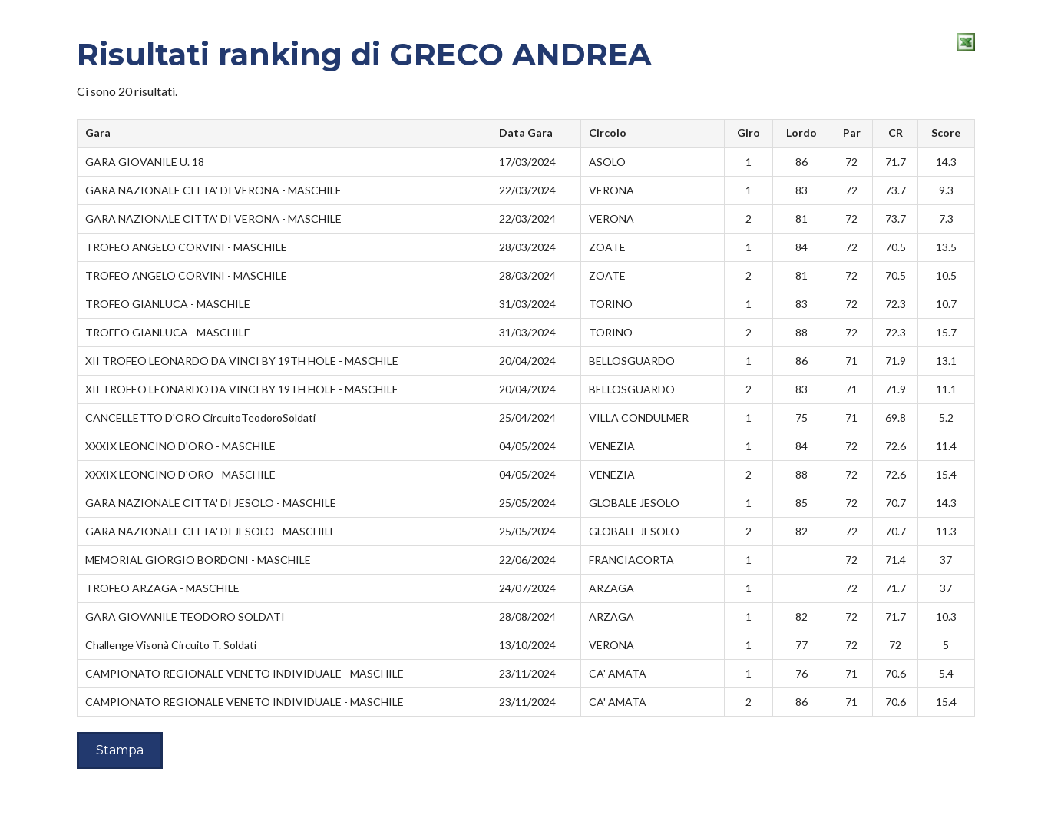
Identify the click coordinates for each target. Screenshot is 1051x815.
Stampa (120, 750)
